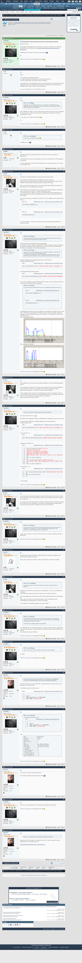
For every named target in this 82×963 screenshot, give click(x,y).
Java (42, 3)
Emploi (46, 1)
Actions (12, 11)
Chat (31, 1)
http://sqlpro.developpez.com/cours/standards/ (32, 844)
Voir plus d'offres (52, 901)
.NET (21, 6)
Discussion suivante (40, 875)
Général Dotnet (19, 15)
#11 (63, 518)
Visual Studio (31, 6)
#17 (63, 709)
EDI (51, 3)
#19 (63, 799)
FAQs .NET (16, 868)
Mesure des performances (9, 918)
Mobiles (73, 3)
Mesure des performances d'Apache (12, 912)
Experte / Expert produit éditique (19, 898)
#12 (63, 549)
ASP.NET (43, 6)
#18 (63, 767)
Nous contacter (46, 929)
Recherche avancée (77, 11)
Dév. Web (46, 3)
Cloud (25, 3)
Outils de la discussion (51, 35)
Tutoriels (15, 1)
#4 (63, 129)
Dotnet (12, 15)
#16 (63, 672)
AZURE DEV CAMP (51, 868)
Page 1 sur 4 (48, 19)
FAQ (21, 1)
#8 (63, 377)
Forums (8, 1)
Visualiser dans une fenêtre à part (53, 201)
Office (68, 3)
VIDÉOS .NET (38, 8)
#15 (63, 641)
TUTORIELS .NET (30, 8)
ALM (32, 3)
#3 (63, 95)
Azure (67, 6)
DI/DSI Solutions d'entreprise (15, 3)
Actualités (12, 868)
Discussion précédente (28, 875)
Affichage (61, 35)
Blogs (26, 1)
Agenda (22, 11)
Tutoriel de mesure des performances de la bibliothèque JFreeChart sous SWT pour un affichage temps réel (29, 906)
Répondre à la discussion (11, 19)
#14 (63, 610)
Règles (30, 11)
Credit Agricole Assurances (21, 894)
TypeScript (49, 6)
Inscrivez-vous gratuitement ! (32, 9)
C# (54, 6)
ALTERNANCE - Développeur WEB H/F (20, 892)
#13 (63, 576)
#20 (63, 830)
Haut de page (61, 929)
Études (51, 1)
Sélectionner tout (38, 201)
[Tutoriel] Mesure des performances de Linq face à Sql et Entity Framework (32, 23)
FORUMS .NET (15, 8)
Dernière (62, 19)
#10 (63, 490)
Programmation (57, 3)
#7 (63, 229)
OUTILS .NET (61, 8)
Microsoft (37, 3)
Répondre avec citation (51, 66)
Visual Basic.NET (60, 6)
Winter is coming (25, 59)
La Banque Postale (18, 900)
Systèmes (79, 3)
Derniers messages (5, 11)
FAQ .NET (23, 8)
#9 (63, 405)
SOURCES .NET (46, 8)
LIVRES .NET (54, 8)
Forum (6, 15)
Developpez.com (54, 929)
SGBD (63, 3)
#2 (63, 69)
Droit (57, 1)
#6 (63, 171)
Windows (37, 6)
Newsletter (38, 1)
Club (62, 1)
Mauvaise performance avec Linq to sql (13, 915)
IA (28, 3)
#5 (63, 149)
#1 (63, 38)
